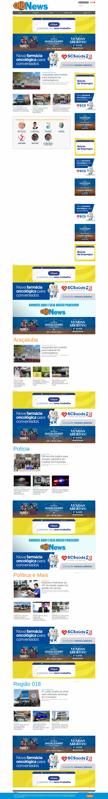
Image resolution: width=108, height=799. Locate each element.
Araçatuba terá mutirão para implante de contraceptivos (55, 351)
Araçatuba (35, 13)
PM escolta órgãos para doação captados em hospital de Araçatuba (55, 460)
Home (20, 13)
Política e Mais (68, 13)
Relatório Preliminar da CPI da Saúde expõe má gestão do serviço (55, 586)
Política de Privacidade (68, 796)
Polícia (51, 13)
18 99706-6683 (83, 2)
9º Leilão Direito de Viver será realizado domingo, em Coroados (55, 695)
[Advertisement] (85, 468)
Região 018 (86, 13)
